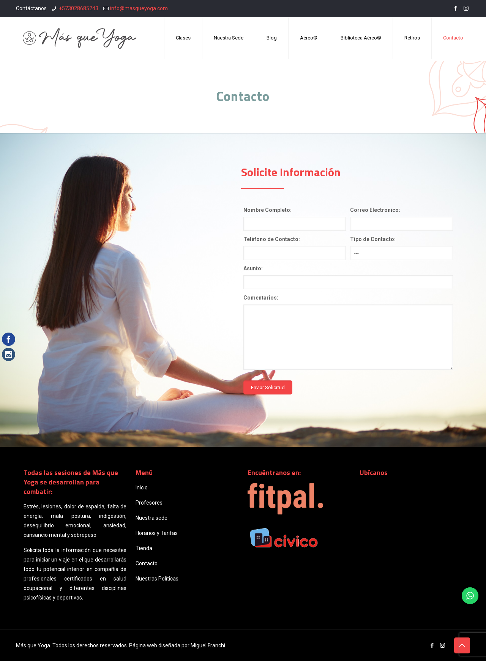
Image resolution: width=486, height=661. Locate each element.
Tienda (144, 548)
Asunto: (253, 268)
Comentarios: (260, 298)
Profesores (149, 503)
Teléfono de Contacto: (271, 239)
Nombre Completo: (267, 210)
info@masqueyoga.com (139, 8)
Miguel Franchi (208, 645)
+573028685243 (78, 8)
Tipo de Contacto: (373, 239)
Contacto (147, 563)
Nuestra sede (151, 518)
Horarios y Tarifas (157, 533)
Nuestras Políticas (157, 579)
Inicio (142, 487)
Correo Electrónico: (375, 210)
